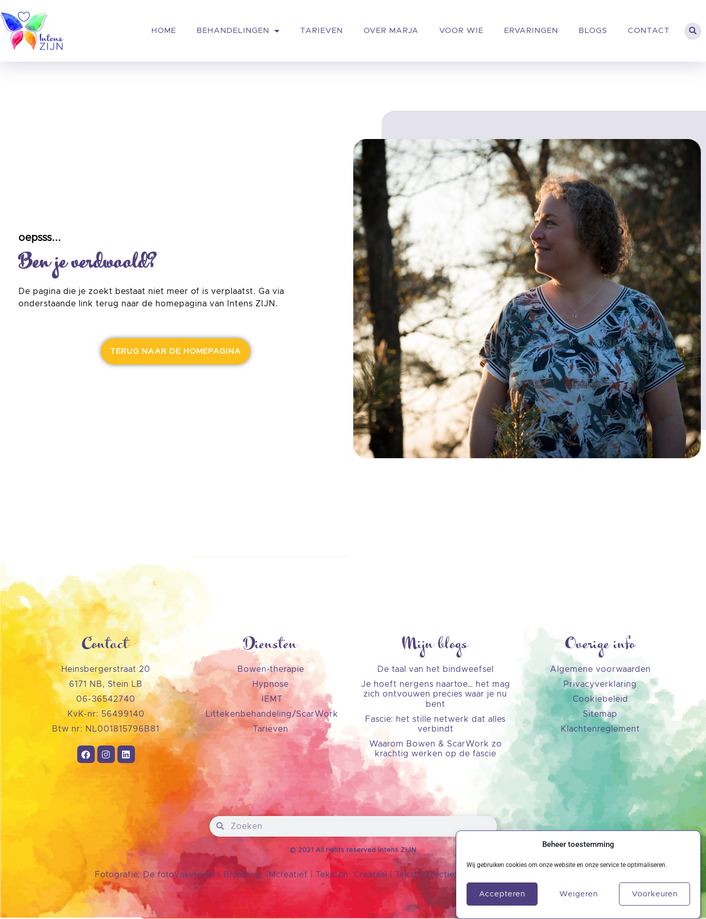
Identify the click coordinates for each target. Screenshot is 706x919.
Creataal (372, 875)
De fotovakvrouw (179, 875)
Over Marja (391, 30)
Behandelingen (238, 31)
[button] (692, 31)
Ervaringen (531, 30)
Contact (649, 30)
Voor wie (461, 30)
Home (163, 30)
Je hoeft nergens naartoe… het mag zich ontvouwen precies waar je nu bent (435, 694)
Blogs (593, 30)
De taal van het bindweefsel (435, 669)
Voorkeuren (655, 899)
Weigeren (578, 899)
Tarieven (321, 30)
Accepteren (502, 899)
